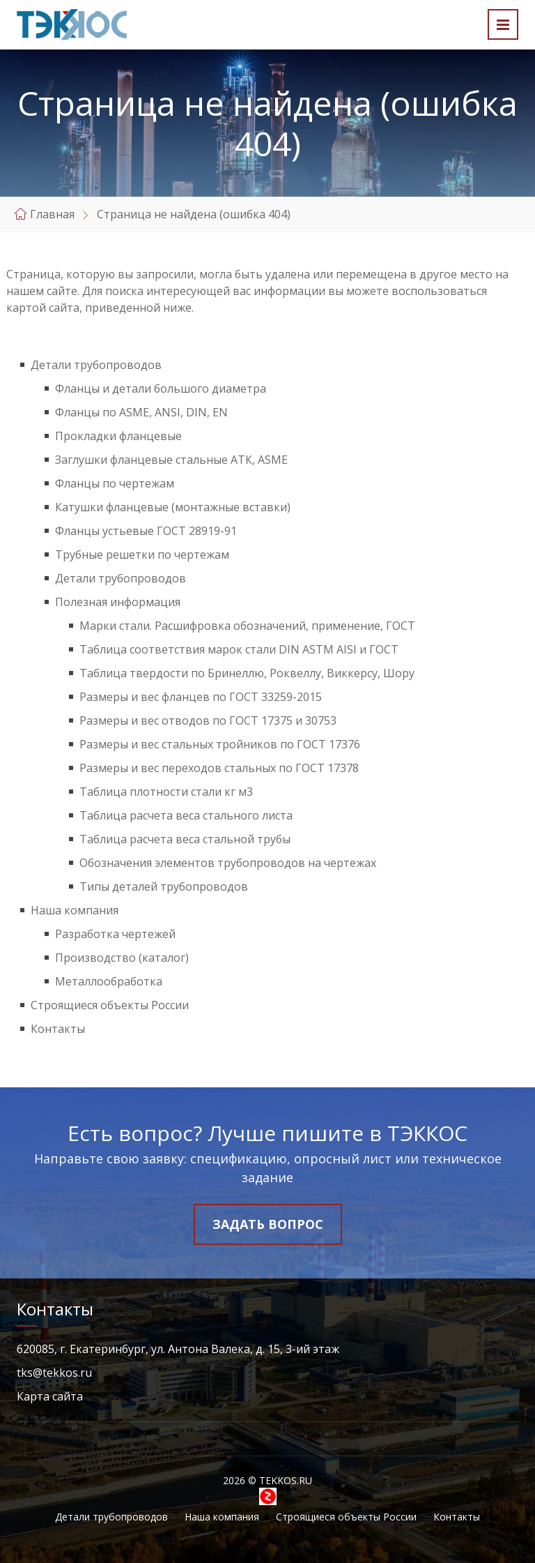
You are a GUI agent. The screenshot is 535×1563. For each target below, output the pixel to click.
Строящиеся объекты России (110, 1005)
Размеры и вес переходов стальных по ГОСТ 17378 (219, 768)
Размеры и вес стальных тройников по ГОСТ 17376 (219, 744)
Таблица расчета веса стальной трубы (184, 839)
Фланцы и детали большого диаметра (160, 388)
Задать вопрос (267, 1224)
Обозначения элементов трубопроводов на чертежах (227, 862)
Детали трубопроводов (96, 364)
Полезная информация (117, 602)
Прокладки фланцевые (118, 436)
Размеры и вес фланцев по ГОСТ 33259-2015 (200, 696)
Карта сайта (50, 1396)
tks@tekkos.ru (54, 1372)
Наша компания (74, 910)
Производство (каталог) (122, 957)
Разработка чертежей (115, 934)
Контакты (58, 1028)
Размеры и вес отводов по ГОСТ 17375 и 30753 (207, 720)
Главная (52, 214)
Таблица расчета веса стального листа (186, 815)
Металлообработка (108, 981)
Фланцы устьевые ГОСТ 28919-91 (146, 530)
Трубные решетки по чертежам (142, 554)
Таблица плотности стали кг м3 (166, 791)
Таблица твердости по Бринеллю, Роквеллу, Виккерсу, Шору (246, 673)
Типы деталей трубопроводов (163, 886)
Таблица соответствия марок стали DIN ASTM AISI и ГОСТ (238, 649)
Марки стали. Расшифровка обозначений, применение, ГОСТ (247, 625)
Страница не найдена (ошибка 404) (193, 214)
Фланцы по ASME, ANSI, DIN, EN (141, 412)
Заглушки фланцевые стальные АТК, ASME (171, 459)
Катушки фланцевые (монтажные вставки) (172, 507)
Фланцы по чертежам (114, 483)
